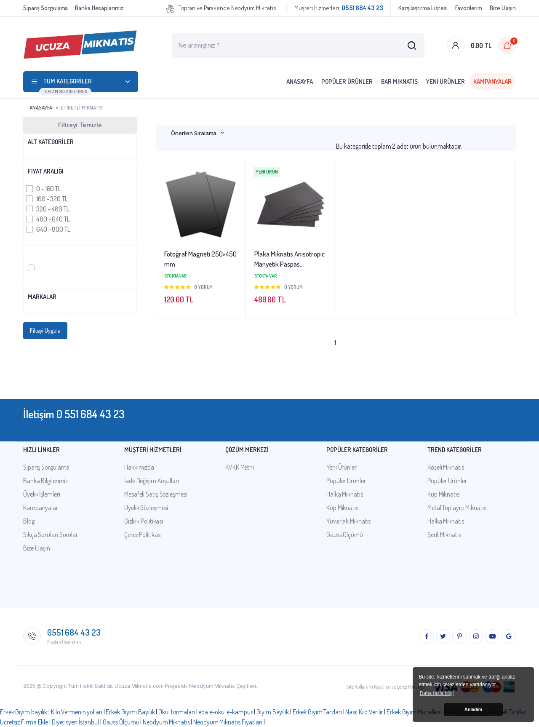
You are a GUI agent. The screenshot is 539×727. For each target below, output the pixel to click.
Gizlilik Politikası (143, 521)
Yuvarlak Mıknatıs (348, 521)
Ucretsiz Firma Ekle (24, 722)
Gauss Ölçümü (344, 534)
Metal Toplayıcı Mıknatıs (456, 507)
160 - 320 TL (52, 199)
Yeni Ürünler (445, 82)
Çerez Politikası (142, 534)
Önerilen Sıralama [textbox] (193, 133)
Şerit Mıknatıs (444, 534)
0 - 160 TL (48, 188)
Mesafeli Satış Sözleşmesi (155, 494)
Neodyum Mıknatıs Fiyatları (227, 722)
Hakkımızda (139, 467)
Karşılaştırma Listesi (423, 8)
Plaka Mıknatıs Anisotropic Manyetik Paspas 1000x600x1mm (289, 259)
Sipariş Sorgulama (45, 8)
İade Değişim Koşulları (151, 480)
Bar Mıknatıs (399, 82)
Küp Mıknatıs (342, 507)
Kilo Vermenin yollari (76, 712)
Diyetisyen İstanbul (75, 722)
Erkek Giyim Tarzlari (317, 712)
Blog (29, 521)
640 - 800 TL (53, 229)
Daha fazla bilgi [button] (437, 693)
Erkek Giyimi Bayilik (130, 712)
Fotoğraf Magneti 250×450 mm (200, 258)
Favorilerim (468, 8)
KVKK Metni (239, 467)
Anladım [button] (473, 709)
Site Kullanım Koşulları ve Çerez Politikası (385, 687)
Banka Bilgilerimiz (45, 480)
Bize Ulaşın (503, 8)
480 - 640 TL (53, 219)
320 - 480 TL (52, 209)
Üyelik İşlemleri (41, 494)
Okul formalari (176, 712)
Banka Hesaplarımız (99, 8)
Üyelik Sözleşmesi (146, 507)
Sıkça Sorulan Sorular (50, 534)
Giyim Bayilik (272, 712)
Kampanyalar (492, 82)
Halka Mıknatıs (344, 494)
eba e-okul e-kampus (225, 712)
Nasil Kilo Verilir (364, 712)
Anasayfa (299, 82)
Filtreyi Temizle (80, 125)
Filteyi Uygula (45, 330)
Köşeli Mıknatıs (445, 467)
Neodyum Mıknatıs (166, 722)
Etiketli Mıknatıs (82, 107)
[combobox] (197, 133)
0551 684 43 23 (74, 632)
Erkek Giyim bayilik (23, 712)
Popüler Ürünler (347, 82)
